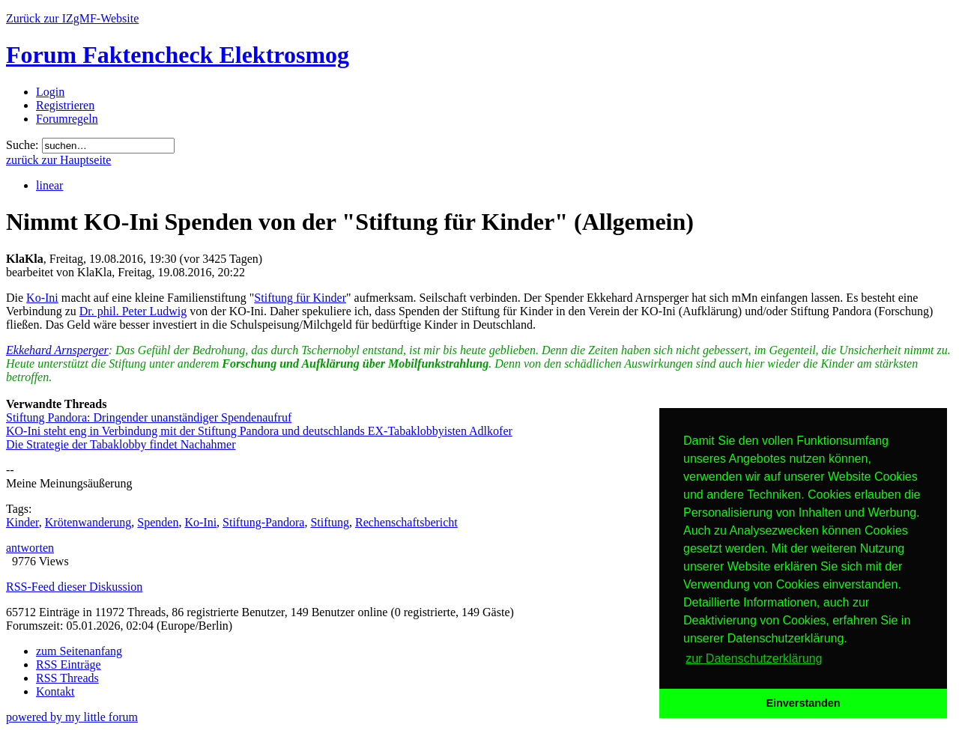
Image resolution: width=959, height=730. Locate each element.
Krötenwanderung (88, 522)
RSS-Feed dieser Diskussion (74, 586)
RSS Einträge (68, 664)
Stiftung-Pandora (263, 522)
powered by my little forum (72, 717)
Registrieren (65, 105)
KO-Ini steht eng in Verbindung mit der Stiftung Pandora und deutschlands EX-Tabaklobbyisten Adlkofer (259, 431)
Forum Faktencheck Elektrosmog (177, 54)
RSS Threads (67, 678)
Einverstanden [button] (803, 703)
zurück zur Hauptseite (58, 159)
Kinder (22, 522)
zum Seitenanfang (79, 651)
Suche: (22, 145)
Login (50, 91)
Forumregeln (67, 118)
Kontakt (55, 691)
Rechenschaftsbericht (406, 522)
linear (49, 185)
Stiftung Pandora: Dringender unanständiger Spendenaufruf (148, 417)
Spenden (157, 522)
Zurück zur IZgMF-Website (72, 18)
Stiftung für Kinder (300, 297)
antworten (30, 547)
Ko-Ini (42, 297)
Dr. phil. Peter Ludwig (133, 311)
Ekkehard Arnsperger (57, 350)
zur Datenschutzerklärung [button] (754, 658)
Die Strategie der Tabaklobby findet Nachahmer (120, 444)
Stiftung (329, 522)
